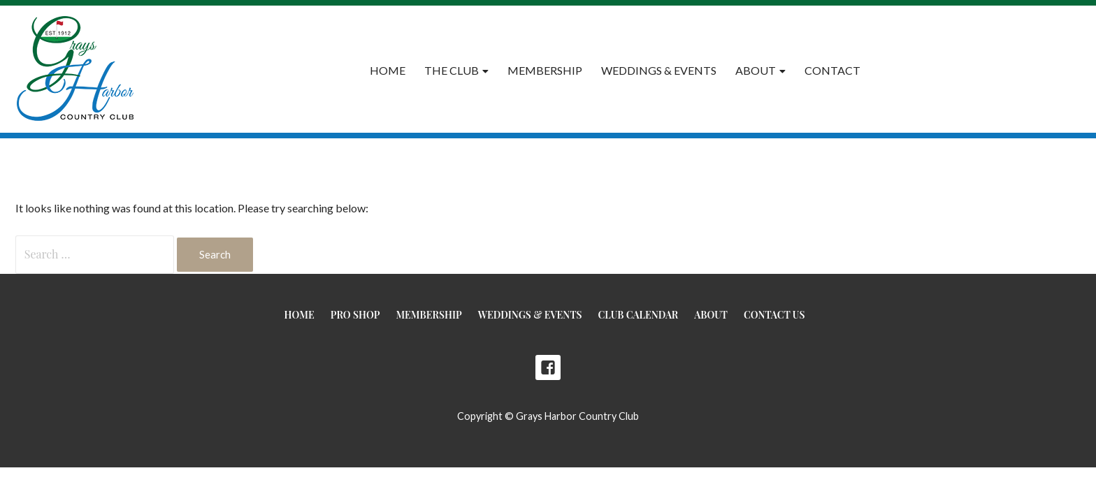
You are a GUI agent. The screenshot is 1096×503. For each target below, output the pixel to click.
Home (387, 70)
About (755, 70)
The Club (451, 70)
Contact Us (774, 314)
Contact (832, 70)
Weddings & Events (658, 70)
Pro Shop (355, 314)
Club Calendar (638, 314)
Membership (544, 70)
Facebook (548, 367)
